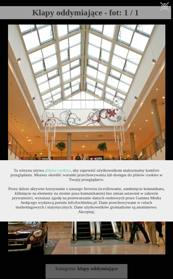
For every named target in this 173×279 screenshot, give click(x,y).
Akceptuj (85, 211)
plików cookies (57, 170)
